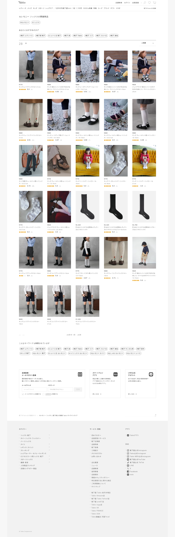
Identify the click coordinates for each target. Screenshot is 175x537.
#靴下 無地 (114, 35)
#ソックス (35, 22)
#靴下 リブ (89, 35)
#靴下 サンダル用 (127, 349)
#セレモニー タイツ (98, 353)
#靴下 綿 (67, 35)
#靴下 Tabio (77, 35)
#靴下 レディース (26, 35)
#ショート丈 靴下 (54, 35)
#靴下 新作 (140, 349)
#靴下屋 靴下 (40, 35)
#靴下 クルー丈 (101, 35)
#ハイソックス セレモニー (78, 353)
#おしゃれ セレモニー (115, 353)
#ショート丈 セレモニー (57, 353)
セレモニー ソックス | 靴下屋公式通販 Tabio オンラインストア (58, 415)
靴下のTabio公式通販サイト (27, 415)
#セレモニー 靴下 (39, 353)
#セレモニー (24, 22)
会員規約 (48, 394)
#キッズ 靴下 (25, 353)
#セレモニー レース (134, 353)
